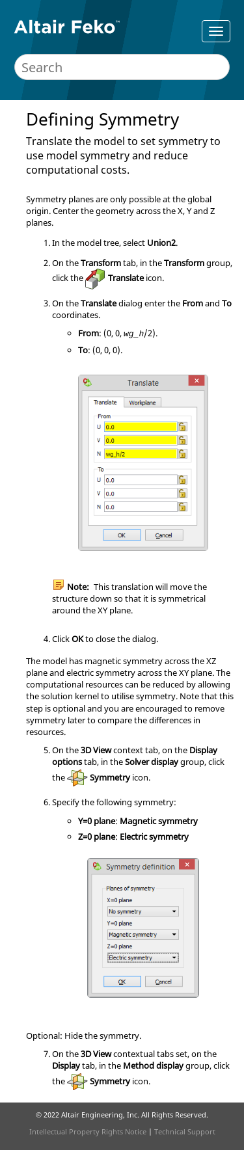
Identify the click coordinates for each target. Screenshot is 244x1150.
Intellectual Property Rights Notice (87, 1131)
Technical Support (184, 1131)
